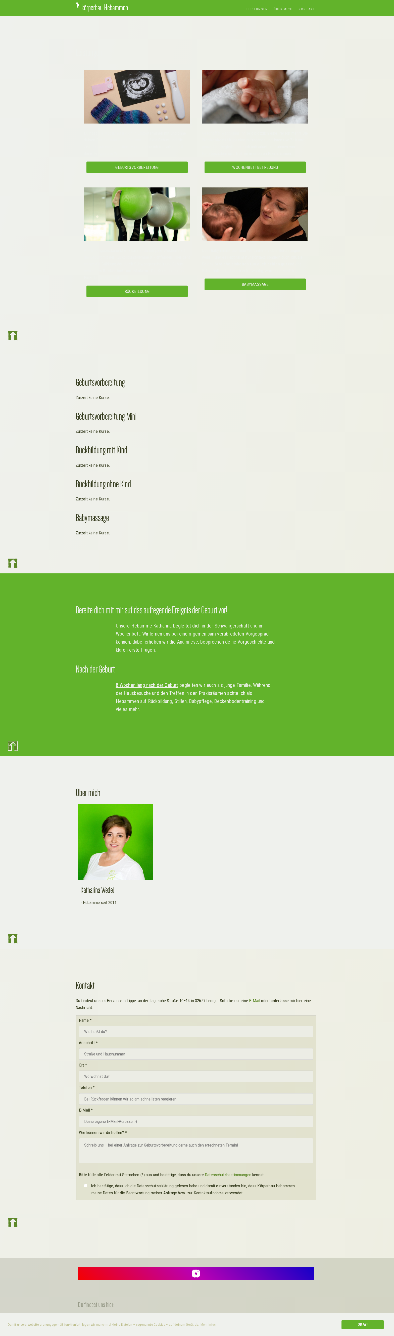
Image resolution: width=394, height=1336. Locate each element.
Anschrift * (88, 1042)
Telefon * (87, 1087)
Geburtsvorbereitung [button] (137, 167)
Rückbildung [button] (137, 291)
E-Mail (254, 1000)
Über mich (283, 9)
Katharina (162, 626)
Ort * (83, 1065)
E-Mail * (86, 1110)
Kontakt (307, 9)
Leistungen (257, 9)
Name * (85, 1020)
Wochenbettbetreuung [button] (255, 167)
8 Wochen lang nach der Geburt (147, 685)
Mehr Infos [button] (208, 1324)
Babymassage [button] (255, 284)
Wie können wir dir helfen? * (103, 1132)
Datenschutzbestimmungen (228, 1174)
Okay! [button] (363, 1324)
